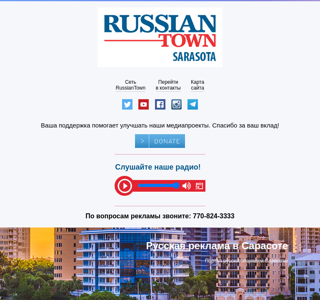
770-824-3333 (214, 216)
